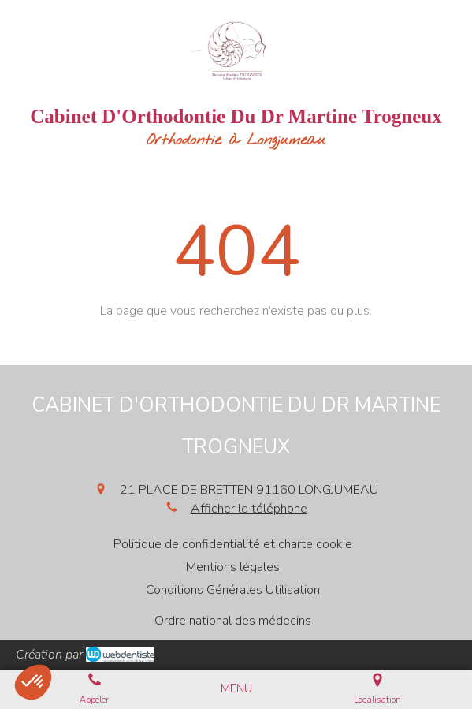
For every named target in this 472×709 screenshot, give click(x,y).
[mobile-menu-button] (236, 689)
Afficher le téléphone (249, 508)
